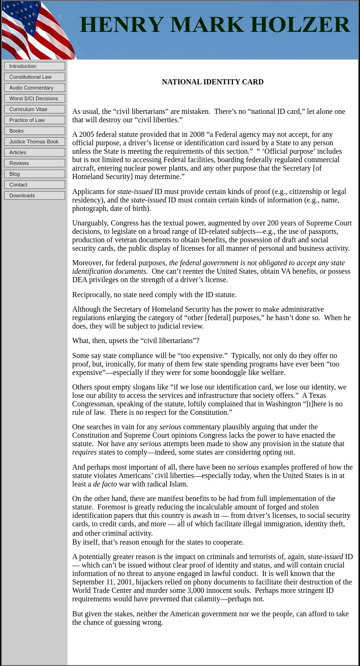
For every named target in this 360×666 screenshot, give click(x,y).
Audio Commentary (31, 87)
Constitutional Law (30, 77)
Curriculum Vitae (28, 109)
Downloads (22, 195)
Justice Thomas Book (34, 141)
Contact (18, 184)
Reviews (19, 163)
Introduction (22, 66)
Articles (17, 152)
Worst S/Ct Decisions (33, 98)
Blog (14, 174)
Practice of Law (27, 120)
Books (16, 131)
